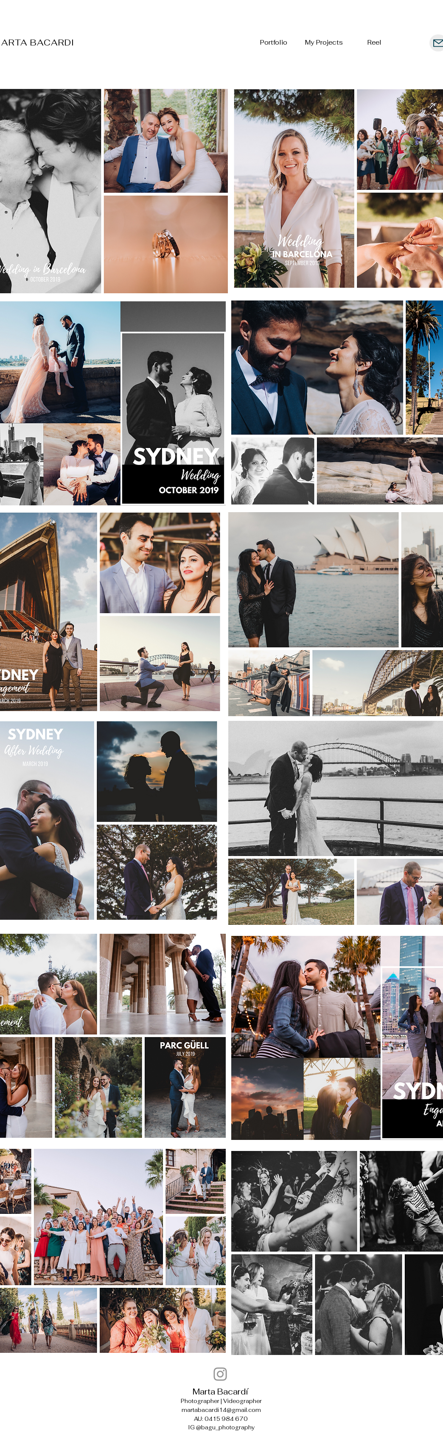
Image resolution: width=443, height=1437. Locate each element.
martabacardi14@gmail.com (221, 1410)
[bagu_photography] (220, 1374)
